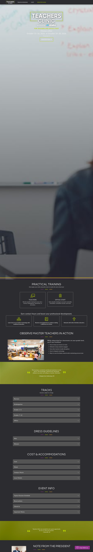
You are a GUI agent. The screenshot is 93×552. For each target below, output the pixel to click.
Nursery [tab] (47, 399)
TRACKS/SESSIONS (22, 2)
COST (32, 2)
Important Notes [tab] (47, 512)
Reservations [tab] (47, 501)
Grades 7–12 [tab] (47, 415)
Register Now (41, 2)
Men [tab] (47, 438)
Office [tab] (47, 420)
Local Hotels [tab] (47, 478)
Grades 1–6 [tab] (47, 410)
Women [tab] (47, 444)
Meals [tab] (47, 467)
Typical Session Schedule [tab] (47, 495)
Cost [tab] (47, 462)
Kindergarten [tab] (47, 404)
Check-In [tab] (47, 506)
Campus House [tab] (47, 472)
